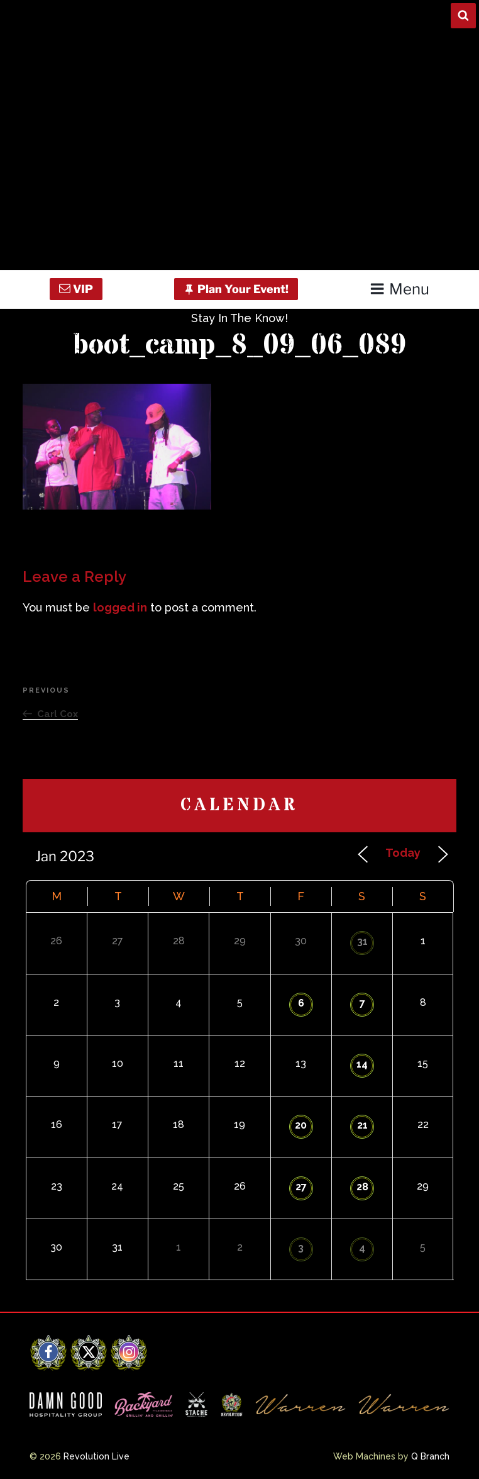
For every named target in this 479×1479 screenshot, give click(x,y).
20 (301, 1125)
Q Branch (430, 1456)
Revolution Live (96, 1456)
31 (362, 941)
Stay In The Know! (239, 318)
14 (362, 1064)
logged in (120, 607)
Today (403, 852)
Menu (399, 289)
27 (301, 1187)
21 (362, 1125)
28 (362, 1187)
